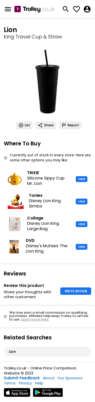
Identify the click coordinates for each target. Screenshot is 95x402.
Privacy (25, 383)
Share (46, 125)
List (24, 125)
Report (70, 125)
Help (39, 383)
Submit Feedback (22, 378)
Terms (10, 383)
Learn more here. (35, 319)
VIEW (81, 179)
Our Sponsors (70, 378)
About (48, 378)
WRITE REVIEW (76, 291)
